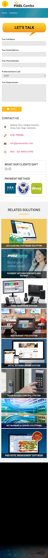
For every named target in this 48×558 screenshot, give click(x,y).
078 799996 (17, 135)
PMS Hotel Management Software (24, 456)
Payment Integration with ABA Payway (24, 274)
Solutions (13, 13)
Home (4, 13)
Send (12, 109)
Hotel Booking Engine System (24, 366)
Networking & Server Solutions (24, 426)
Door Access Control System (24, 396)
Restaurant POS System (24, 336)
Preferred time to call (11, 72)
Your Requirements (10, 82)
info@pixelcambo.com (21, 143)
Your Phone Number (10, 61)
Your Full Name (8, 39)
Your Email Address (10, 50)
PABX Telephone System (24, 306)
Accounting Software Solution (24, 246)
